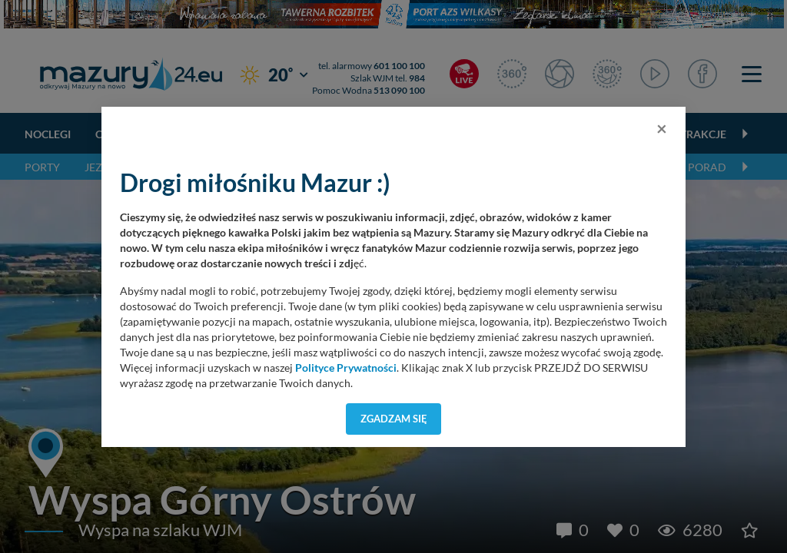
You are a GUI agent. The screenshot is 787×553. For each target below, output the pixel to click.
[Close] (661, 128)
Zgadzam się (393, 418)
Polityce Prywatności (346, 368)
